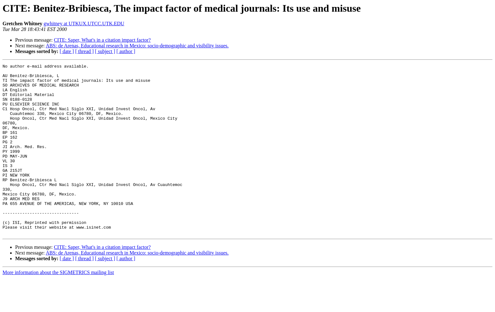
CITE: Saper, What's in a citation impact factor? (102, 40)
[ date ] (67, 51)
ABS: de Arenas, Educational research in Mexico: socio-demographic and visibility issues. (137, 45)
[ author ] (125, 51)
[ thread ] (84, 51)
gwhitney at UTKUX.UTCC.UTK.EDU (84, 23)
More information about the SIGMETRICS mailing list (58, 306)
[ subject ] (105, 51)
